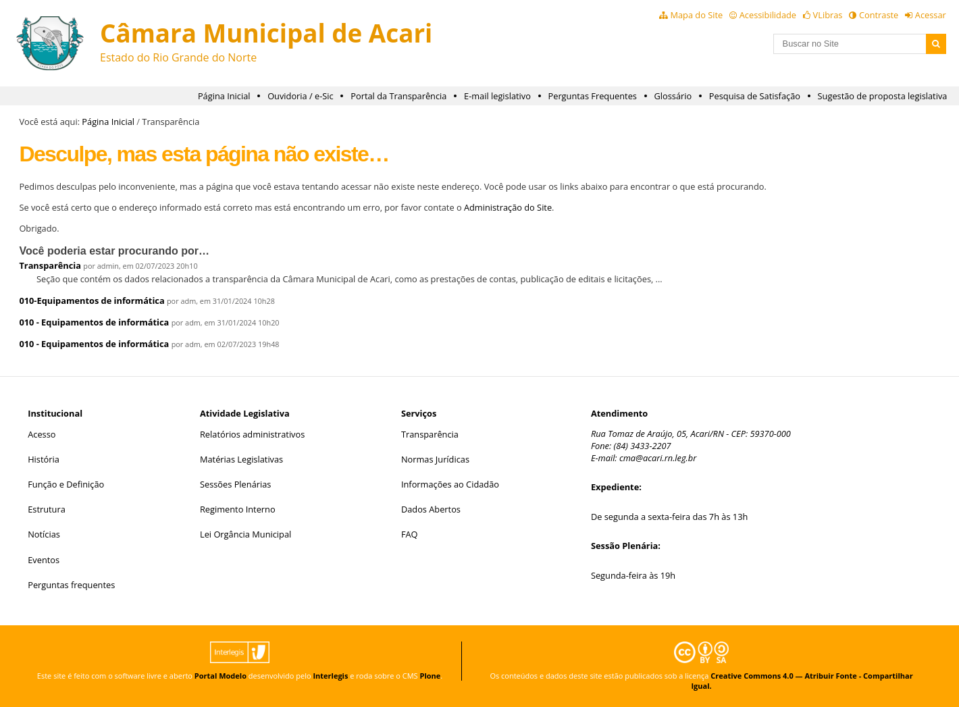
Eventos (43, 560)
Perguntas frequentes (71, 585)
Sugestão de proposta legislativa (883, 96)
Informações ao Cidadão (450, 484)
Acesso (41, 434)
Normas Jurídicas (435, 459)
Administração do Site (508, 207)
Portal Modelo (221, 676)
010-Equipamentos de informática (91, 300)
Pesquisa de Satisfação (754, 96)
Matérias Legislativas (241, 459)
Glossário (673, 96)
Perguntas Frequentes (592, 96)
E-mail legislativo (497, 96)
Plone (429, 676)
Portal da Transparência (398, 96)
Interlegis (330, 676)
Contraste (878, 15)
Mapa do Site (696, 15)
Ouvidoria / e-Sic (300, 96)
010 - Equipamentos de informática (94, 322)
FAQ (409, 534)
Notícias (44, 534)
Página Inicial (224, 96)
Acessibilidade (768, 15)
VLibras (828, 15)
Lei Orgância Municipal (245, 534)
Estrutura (47, 509)
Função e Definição (66, 484)
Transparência (50, 265)
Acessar (930, 15)
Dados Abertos (431, 509)
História (43, 459)
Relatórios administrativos (252, 434)
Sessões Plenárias (235, 484)
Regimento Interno (238, 509)
